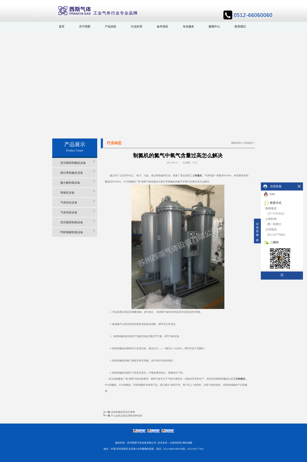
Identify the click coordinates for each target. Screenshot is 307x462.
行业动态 (248, 143)
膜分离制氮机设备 (77, 172)
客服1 (270, 194)
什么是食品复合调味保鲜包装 (126, 415)
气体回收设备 (77, 212)
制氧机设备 (77, 192)
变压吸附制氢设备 (77, 222)
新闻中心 (214, 26)
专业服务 (188, 26)
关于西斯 (84, 26)
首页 (61, 26)
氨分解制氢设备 (77, 182)
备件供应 (162, 26)
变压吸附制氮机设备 (77, 162)
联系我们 (240, 26)
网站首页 (236, 143)
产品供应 (110, 26)
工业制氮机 (239, 378)
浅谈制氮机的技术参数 (123, 412)
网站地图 (187, 442)
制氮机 (198, 175)
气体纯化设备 (77, 202)
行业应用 (136, 26)
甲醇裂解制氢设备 (77, 232)
